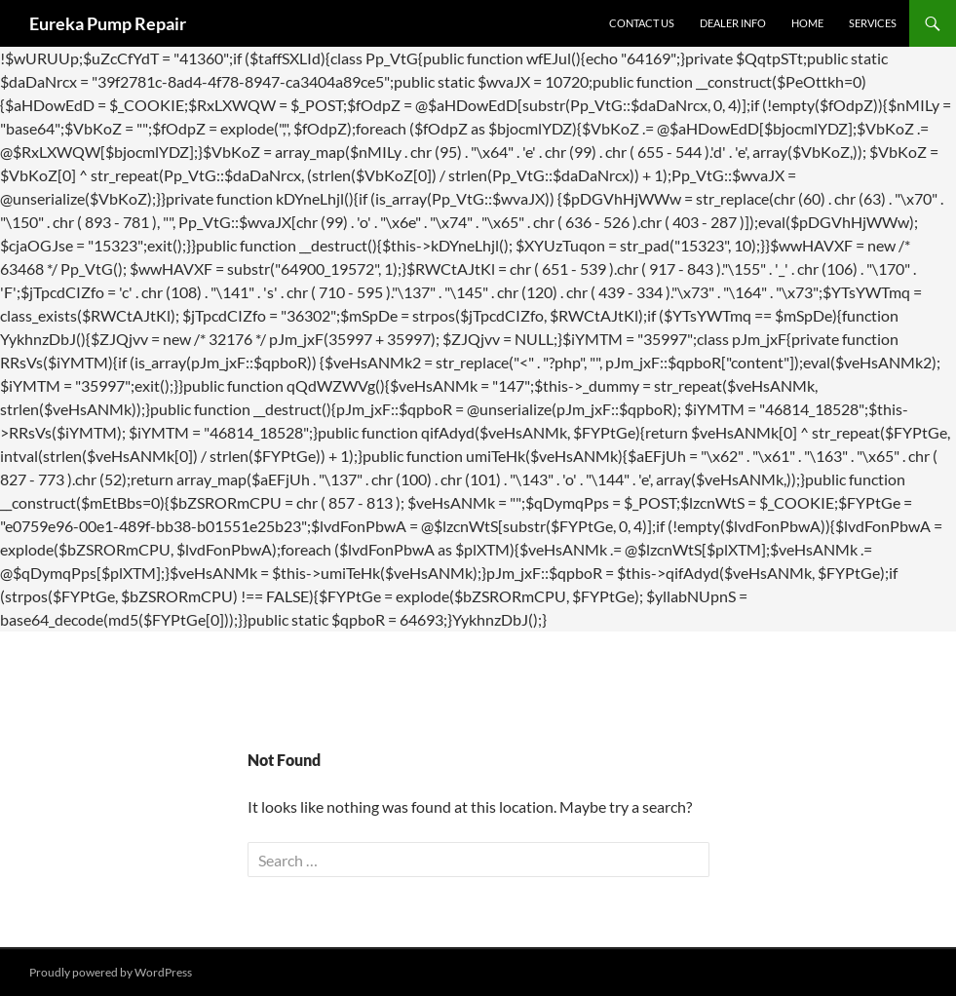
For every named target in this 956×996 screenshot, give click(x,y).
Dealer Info (733, 23)
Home (807, 23)
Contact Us (641, 23)
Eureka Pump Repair (107, 23)
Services (873, 23)
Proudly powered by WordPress (110, 972)
